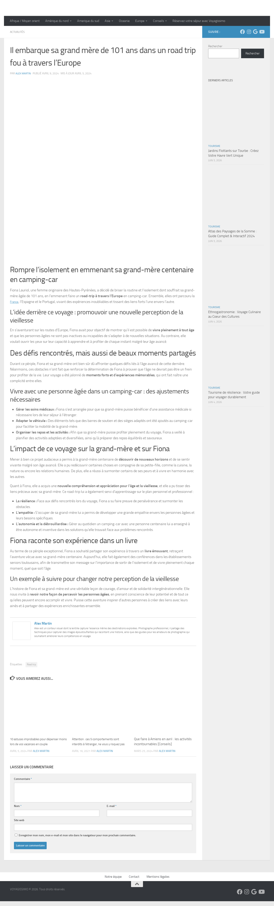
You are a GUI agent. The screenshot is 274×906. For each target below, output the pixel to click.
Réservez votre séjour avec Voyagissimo (198, 21)
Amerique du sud (88, 21)
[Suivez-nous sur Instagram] (248, 31)
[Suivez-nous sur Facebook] (242, 31)
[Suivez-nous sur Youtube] (261, 31)
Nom (18, 811)
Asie (107, 21)
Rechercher (215, 46)
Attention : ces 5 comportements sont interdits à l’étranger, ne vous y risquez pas (100, 744)
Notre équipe (113, 881)
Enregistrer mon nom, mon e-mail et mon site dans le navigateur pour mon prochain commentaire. (77, 840)
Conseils (158, 21)
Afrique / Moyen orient (25, 21)
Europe (139, 21)
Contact (134, 881)
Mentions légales (158, 881)
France (15, 301)
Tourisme (214, 145)
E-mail (111, 811)
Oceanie (124, 21)
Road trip (31, 664)
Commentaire (23, 783)
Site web (19, 825)
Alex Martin (24, 73)
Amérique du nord (57, 21)
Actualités (18, 32)
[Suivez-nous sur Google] (255, 31)
